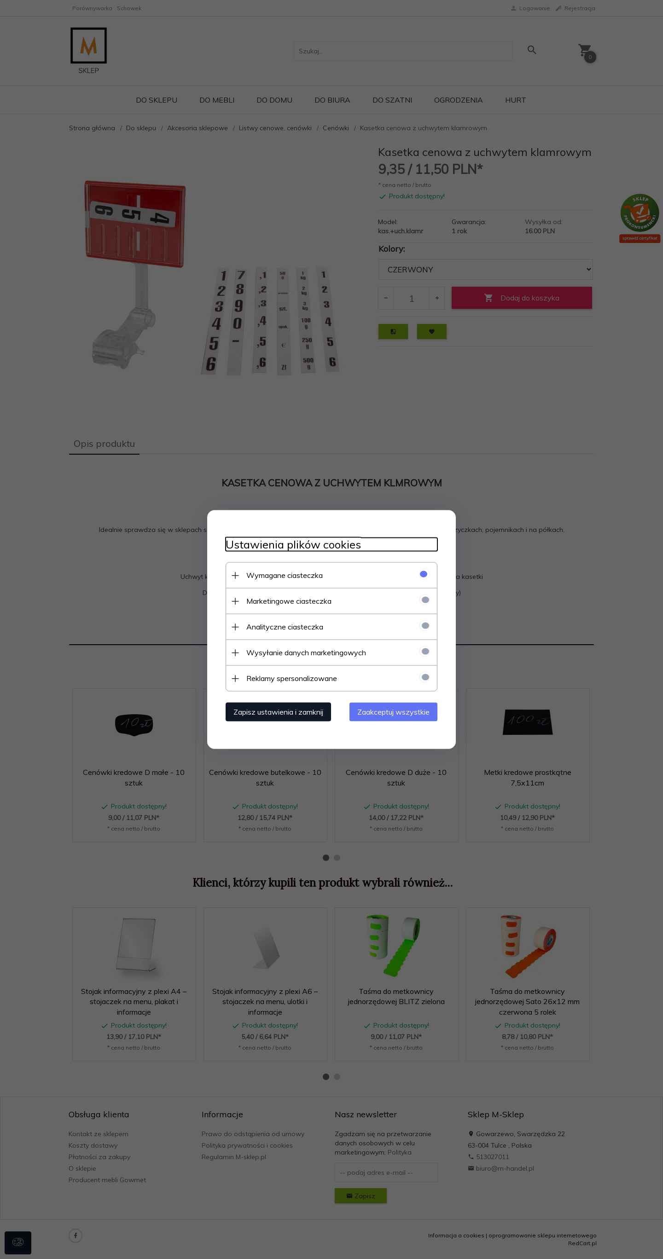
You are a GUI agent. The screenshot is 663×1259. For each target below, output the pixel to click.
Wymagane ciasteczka (284, 575)
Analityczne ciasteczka (284, 626)
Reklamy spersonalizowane (291, 678)
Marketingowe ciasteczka (289, 601)
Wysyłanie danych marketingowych (306, 652)
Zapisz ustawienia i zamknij (278, 711)
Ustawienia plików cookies (293, 544)
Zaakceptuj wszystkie (393, 711)
